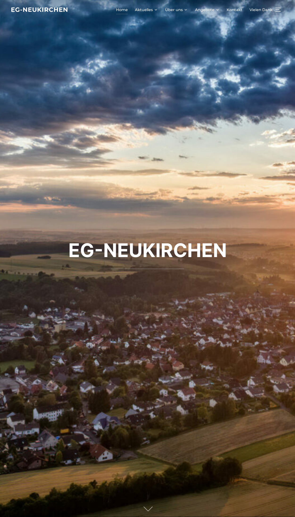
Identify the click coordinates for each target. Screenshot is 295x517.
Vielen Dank (261, 10)
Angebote (207, 10)
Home (122, 10)
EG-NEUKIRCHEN (147, 250)
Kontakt (234, 10)
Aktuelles (146, 10)
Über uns (176, 10)
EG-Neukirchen (39, 9)
